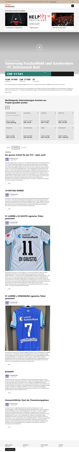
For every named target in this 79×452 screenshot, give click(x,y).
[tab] (7, 107)
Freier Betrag (11, 122)
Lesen (9, 183)
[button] (72, 6)
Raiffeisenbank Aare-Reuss (26, 60)
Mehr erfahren (53, 1)
